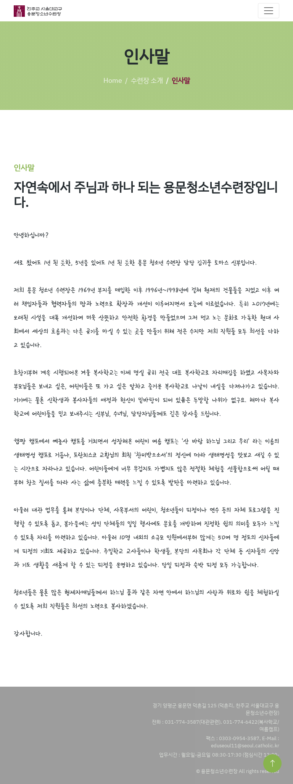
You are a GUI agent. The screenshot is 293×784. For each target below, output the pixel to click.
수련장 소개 (147, 80)
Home (112, 80)
